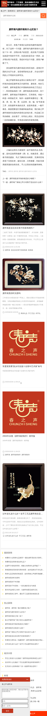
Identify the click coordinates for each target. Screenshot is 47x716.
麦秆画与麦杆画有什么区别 (28, 171)
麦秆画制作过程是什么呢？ (15, 628)
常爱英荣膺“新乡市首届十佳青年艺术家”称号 (22, 366)
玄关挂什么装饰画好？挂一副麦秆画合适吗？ (21, 666)
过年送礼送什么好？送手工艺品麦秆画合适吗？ (24, 514)
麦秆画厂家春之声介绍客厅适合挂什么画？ (26, 182)
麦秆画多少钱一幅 (32, 701)
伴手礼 (38, 313)
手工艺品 (31, 313)
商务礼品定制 (36, 691)
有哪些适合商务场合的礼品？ (15, 562)
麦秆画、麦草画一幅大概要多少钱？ (18, 608)
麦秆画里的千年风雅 (12, 582)
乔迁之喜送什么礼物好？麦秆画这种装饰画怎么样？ (23, 658)
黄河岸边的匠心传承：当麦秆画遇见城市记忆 (21, 590)
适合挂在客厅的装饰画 (19, 250)
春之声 (3, 11)
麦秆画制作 (26, 454)
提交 (7, 711)
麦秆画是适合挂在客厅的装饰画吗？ (19, 228)
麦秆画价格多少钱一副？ (14, 616)
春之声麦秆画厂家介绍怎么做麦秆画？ (19, 620)
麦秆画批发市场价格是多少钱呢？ (23, 178)
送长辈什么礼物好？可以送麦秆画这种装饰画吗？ (23, 662)
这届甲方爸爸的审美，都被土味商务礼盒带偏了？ (23, 566)
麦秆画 (26, 36)
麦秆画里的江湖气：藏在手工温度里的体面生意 (22, 594)
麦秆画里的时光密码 (12, 293)
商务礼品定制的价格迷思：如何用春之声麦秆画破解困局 (25, 574)
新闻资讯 (11, 11)
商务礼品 (24, 313)
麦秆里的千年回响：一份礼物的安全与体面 (20, 586)
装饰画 (30, 250)
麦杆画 (20, 68)
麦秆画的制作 (16, 454)
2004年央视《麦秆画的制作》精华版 (19, 436)
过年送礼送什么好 (11, 536)
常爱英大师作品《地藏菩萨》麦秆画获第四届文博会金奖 (25, 640)
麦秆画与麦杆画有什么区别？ (28, 11)
